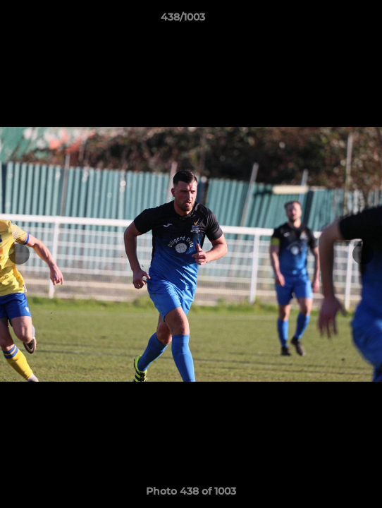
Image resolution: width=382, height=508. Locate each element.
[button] (331, 20)
